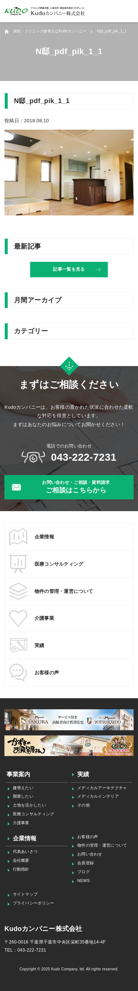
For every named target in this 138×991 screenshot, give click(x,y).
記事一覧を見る (69, 269)
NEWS (83, 880)
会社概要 (21, 860)
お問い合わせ (89, 854)
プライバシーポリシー (33, 903)
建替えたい (23, 788)
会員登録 (85, 863)
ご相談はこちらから (76, 486)
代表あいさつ (25, 851)
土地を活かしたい (29, 805)
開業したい (23, 796)
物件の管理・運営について (102, 845)
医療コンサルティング (33, 814)
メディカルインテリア (98, 796)
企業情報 (25, 838)
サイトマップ (25, 894)
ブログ (83, 871)
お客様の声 (87, 836)
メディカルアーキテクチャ (102, 788)
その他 (83, 805)
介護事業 (21, 822)
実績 (83, 774)
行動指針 (21, 869)
